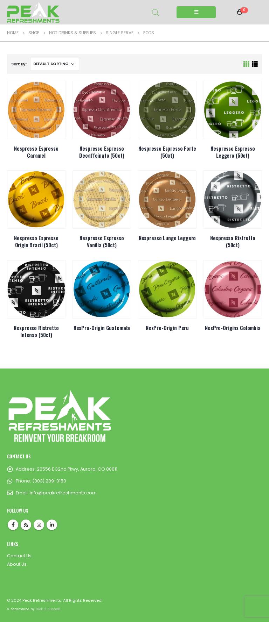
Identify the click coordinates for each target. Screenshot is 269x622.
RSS (26, 525)
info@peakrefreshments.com (63, 493)
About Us (17, 564)
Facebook (13, 525)
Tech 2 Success (47, 609)
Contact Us (19, 556)
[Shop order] (54, 64)
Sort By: (19, 64)
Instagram (39, 525)
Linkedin (52, 525)
